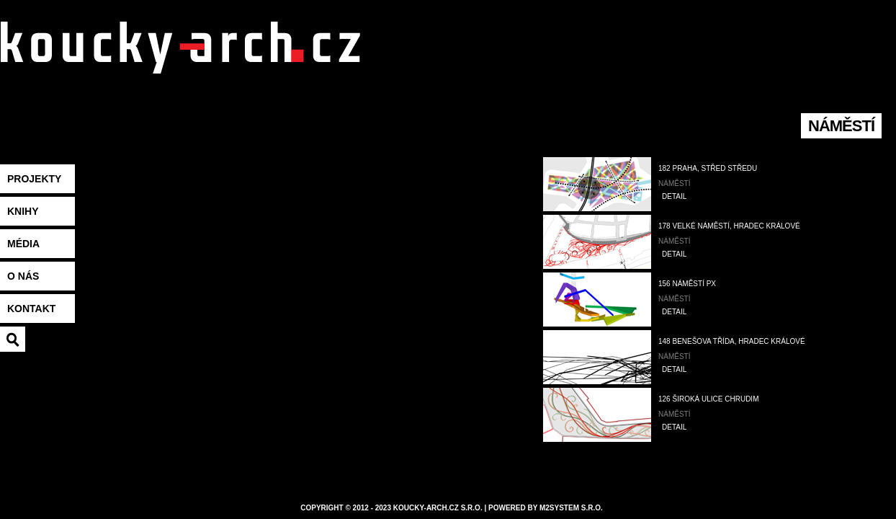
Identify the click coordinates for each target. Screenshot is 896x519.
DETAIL (674, 196)
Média (23, 243)
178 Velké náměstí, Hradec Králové (729, 226)
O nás (23, 276)
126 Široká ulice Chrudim (708, 399)
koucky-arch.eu (180, 65)
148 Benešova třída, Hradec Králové (731, 341)
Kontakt (31, 308)
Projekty (34, 179)
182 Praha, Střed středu (707, 168)
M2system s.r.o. (571, 508)
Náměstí (674, 183)
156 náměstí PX (687, 284)
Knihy (23, 211)
